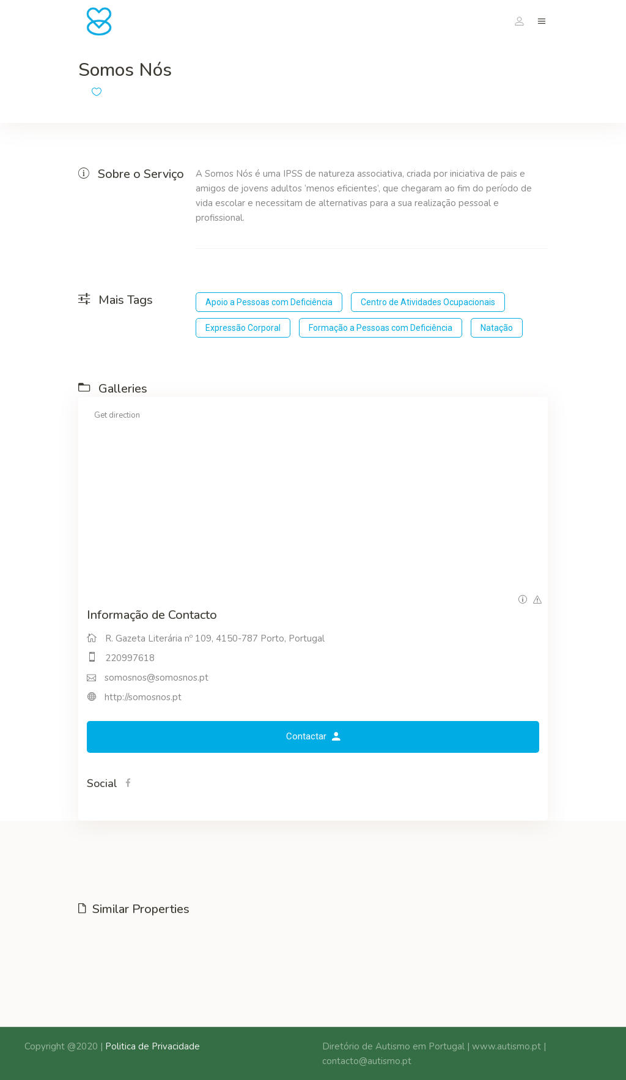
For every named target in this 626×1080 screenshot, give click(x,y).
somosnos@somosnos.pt (156, 677)
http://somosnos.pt (143, 697)
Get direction (117, 415)
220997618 (130, 658)
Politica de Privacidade (152, 1046)
